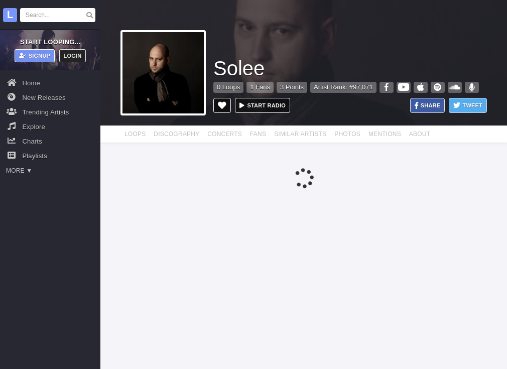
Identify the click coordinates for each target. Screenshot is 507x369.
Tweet (467, 105)
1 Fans (260, 87)
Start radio (262, 105)
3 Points (292, 87)
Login (73, 56)
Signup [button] (35, 56)
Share (428, 105)
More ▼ (19, 170)
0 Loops (228, 87)
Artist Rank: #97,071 (343, 87)
